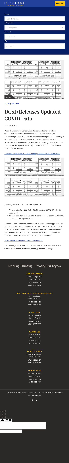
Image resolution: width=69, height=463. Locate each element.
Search (7, 14)
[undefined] (8, 420)
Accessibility (32, 392)
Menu (59, 3)
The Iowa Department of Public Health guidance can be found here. (32, 153)
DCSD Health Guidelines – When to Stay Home (23, 240)
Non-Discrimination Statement (16, 392)
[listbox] (34, 27)
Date (6, 41)
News (8, 97)
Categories (8, 23)
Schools (7, 32)
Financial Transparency (45, 392)
